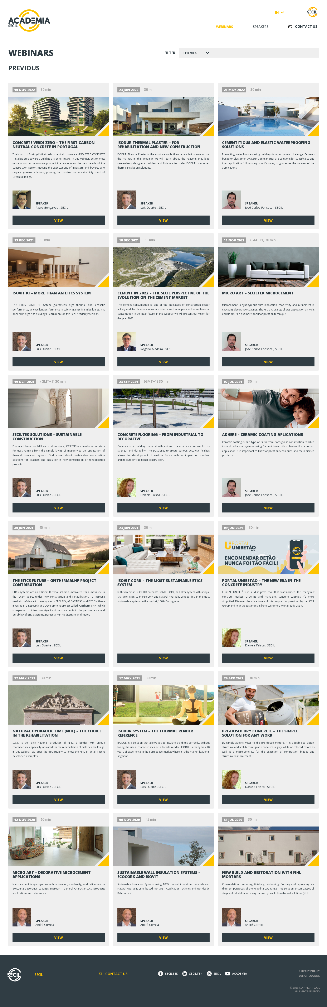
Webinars (224, 26)
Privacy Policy (309, 971)
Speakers (260, 26)
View (58, 220)
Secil (39, 974)
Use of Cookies (309, 976)
